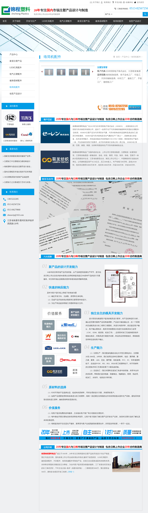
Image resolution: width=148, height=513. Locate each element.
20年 (37, 10)
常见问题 (118, 2)
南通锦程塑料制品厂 (49, 454)
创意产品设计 (135, 21)
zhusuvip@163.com (15, 215)
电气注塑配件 (66, 21)
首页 (5, 21)
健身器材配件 (101, 21)
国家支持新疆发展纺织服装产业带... (18, 156)
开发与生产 (31, 21)
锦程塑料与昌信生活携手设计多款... (18, 167)
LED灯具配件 (48, 21)
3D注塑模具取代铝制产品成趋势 (16, 177)
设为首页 (140, 2)
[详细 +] (71, 472)
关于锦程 (16, 21)
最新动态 (14, 149)
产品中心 (14, 54)
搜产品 (107, 14)
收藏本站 (129, 2)
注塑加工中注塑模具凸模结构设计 (17, 161)
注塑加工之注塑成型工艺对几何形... (18, 182)
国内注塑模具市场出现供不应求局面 (18, 172)
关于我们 (96, 2)
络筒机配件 (118, 21)
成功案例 (14, 106)
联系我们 (107, 2)
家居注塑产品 (83, 21)
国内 (50, 10)
